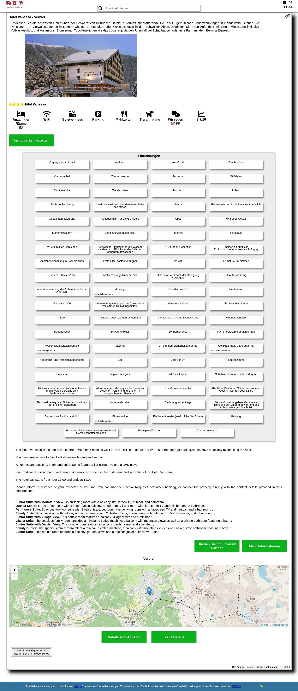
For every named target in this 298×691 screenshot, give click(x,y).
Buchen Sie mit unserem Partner (217, 546)
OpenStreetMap (280, 624)
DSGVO (236, 686)
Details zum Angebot (124, 637)
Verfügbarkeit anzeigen (31, 140)
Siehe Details (173, 637)
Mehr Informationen (264, 546)
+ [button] (14, 570)
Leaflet (264, 624)
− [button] (14, 577)
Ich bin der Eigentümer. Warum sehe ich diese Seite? (31, 652)
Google (78, 686)
